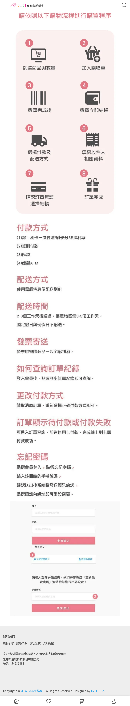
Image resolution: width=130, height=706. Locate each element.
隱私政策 (35, 643)
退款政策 (48, 643)
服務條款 (21, 643)
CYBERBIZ (97, 691)
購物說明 (8, 643)
